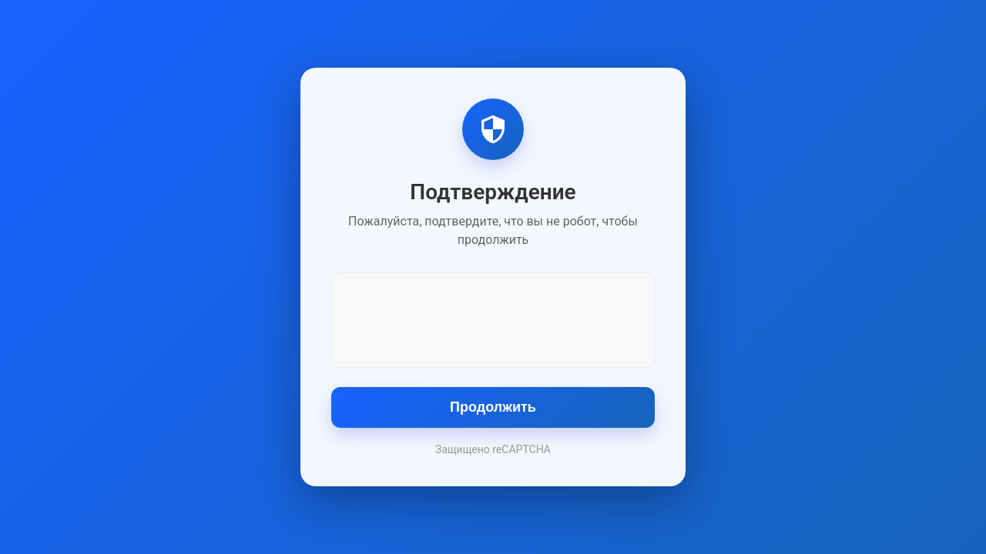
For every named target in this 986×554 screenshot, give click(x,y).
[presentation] (493, 319)
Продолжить (493, 407)
